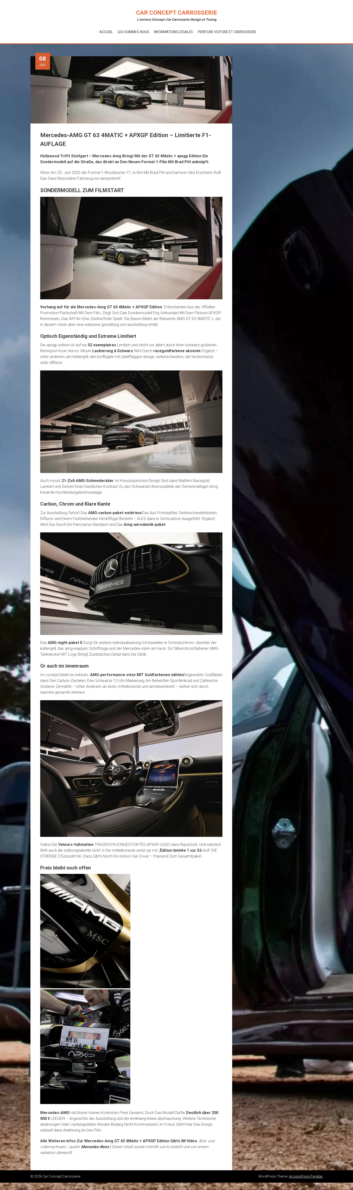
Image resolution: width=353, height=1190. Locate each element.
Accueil (106, 32)
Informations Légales (173, 32)
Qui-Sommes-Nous (133, 32)
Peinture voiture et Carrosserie (227, 32)
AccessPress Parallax (306, 1176)
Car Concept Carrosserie (176, 12)
